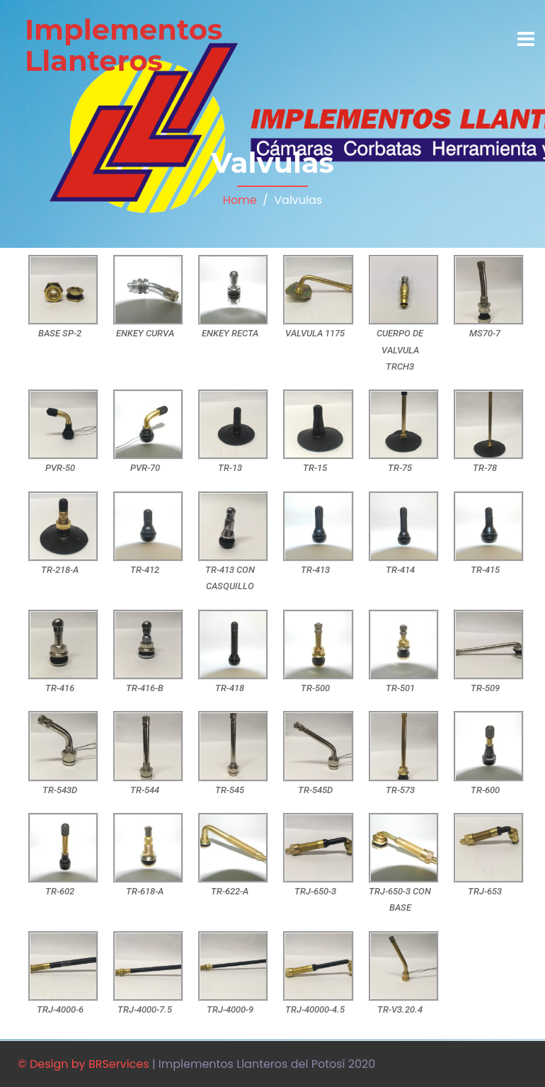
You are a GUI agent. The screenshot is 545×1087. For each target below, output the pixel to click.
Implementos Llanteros (123, 45)
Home (240, 200)
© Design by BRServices (83, 1064)
